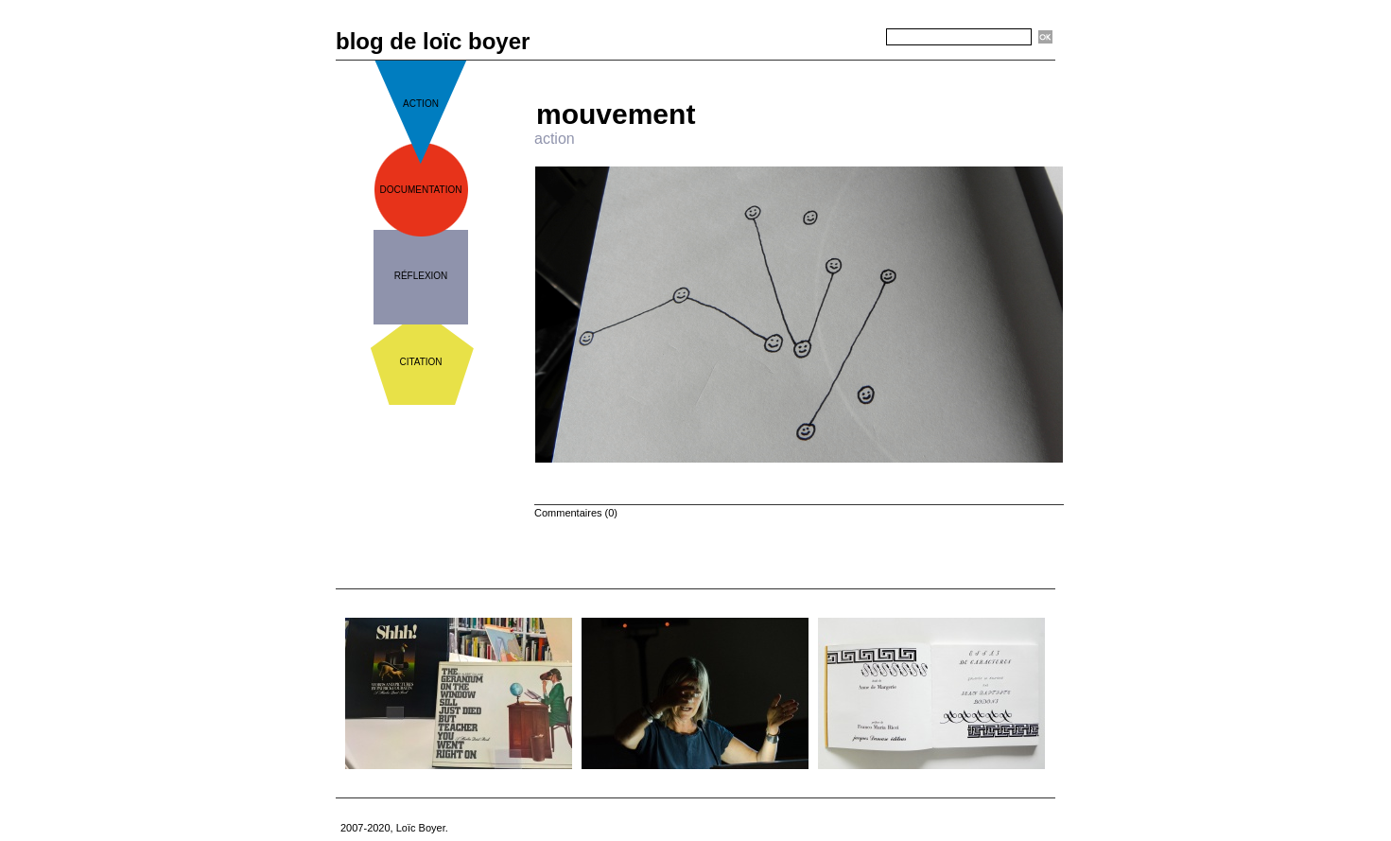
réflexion (421, 276)
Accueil (806, 68)
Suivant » (861, 68)
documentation (421, 189)
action (421, 103)
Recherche (852, 37)
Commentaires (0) (575, 512)
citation (420, 362)
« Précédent (744, 68)
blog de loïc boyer (433, 41)
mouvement (615, 114)
